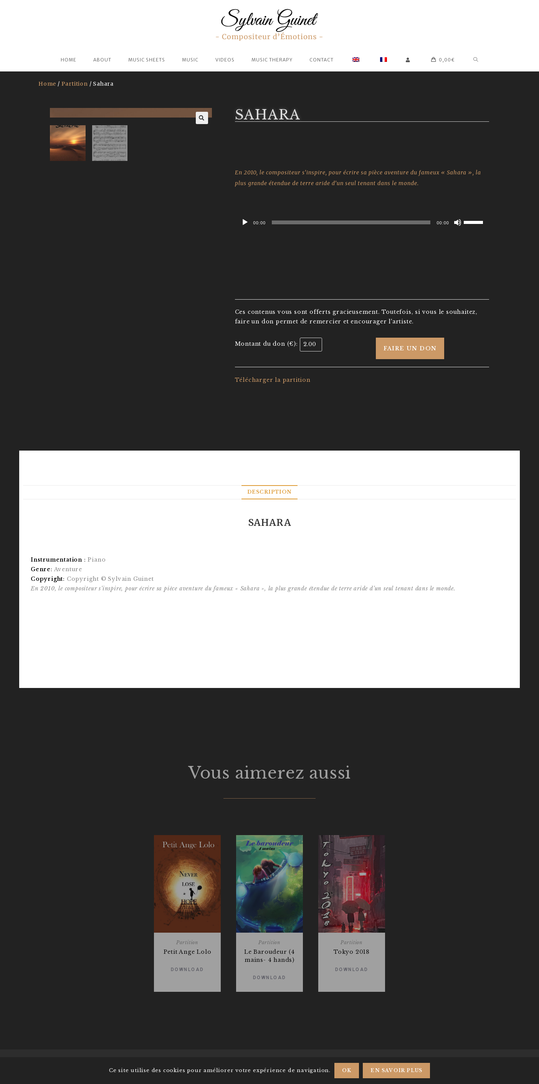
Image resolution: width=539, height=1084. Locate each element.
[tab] (269, 492)
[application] (362, 222)
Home (47, 83)
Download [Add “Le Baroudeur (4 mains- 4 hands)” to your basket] (269, 977)
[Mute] (457, 222)
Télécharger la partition (273, 379)
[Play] (245, 222)
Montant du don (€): (266, 343)
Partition (74, 83)
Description (269, 492)
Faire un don (410, 348)
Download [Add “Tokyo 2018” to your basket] (352, 969)
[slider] (351, 222)
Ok (346, 1070)
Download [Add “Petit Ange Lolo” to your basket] (187, 969)
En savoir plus (396, 1070)
